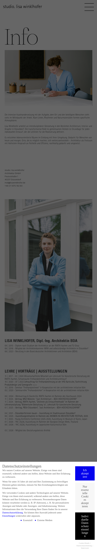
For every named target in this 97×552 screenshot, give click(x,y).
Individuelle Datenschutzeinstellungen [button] (85, 526)
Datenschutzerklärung (12, 512)
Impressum (85, 548)
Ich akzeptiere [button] (85, 473)
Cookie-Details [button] (84, 543)
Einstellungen (8, 516)
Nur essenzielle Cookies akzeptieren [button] (85, 496)
